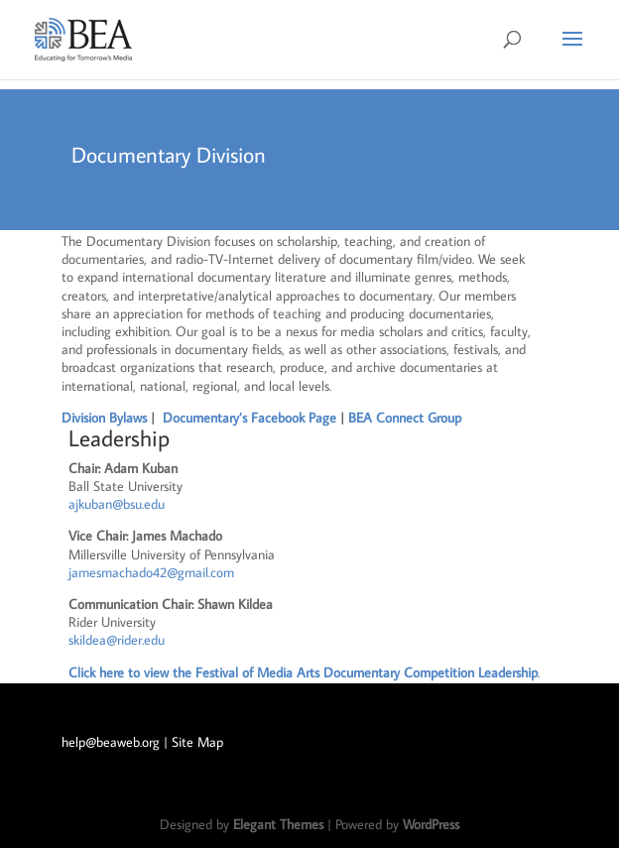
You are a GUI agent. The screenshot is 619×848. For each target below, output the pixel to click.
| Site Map (193, 742)
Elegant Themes (278, 824)
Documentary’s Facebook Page (251, 417)
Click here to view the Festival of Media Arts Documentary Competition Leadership (303, 672)
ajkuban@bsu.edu (116, 504)
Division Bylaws (104, 417)
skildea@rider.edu (116, 640)
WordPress (431, 824)
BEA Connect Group (404, 417)
